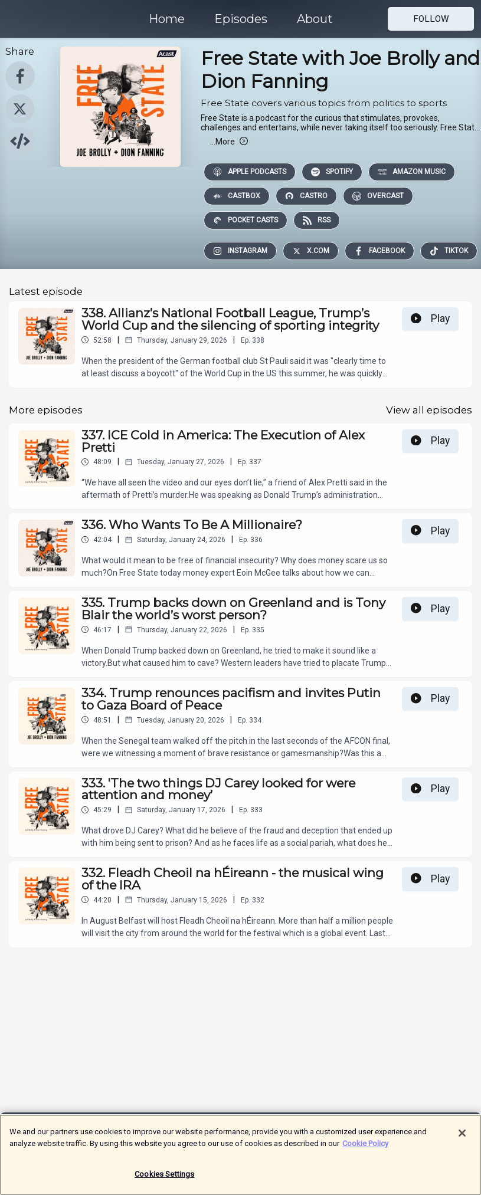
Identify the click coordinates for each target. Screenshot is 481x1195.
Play (430, 318)
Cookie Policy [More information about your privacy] (365, 1147)
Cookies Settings (164, 1178)
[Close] (462, 1137)
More (229, 141)
